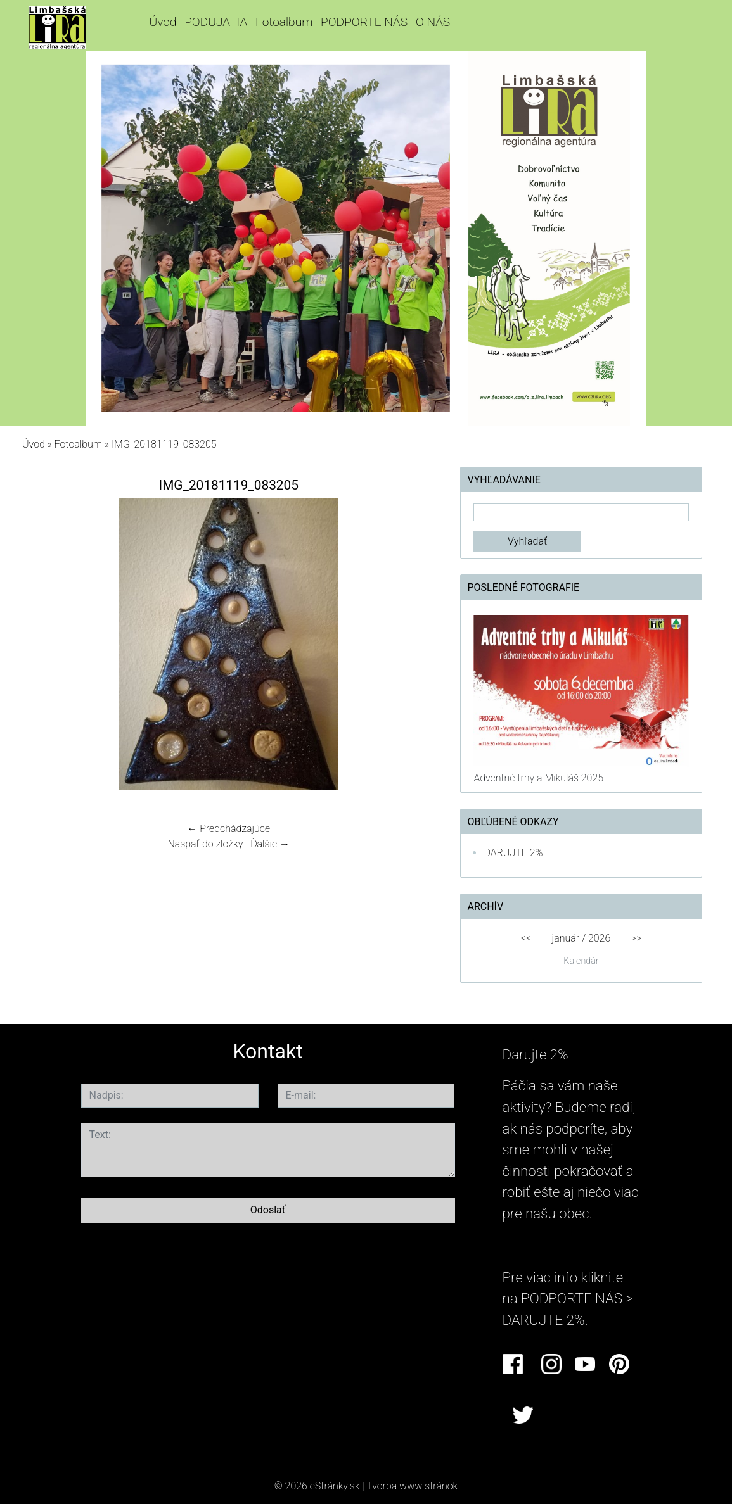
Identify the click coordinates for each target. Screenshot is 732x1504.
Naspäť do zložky (205, 844)
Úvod (162, 22)
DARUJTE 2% (513, 853)
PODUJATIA (215, 22)
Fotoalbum (283, 22)
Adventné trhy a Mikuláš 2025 (538, 778)
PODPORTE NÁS (364, 22)
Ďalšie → (270, 844)
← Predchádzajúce (228, 829)
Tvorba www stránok (412, 1486)
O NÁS (433, 22)
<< (525, 938)
